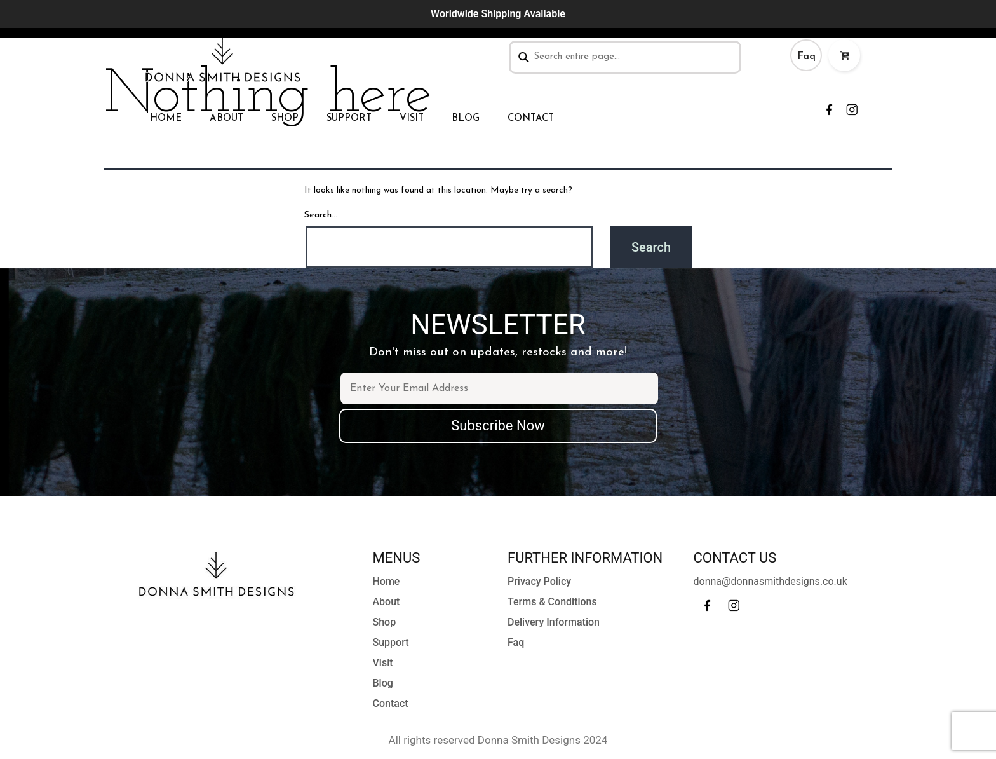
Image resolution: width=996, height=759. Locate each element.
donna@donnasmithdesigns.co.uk (770, 581)
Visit (412, 118)
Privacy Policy (539, 581)
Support (349, 118)
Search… (320, 215)
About (226, 118)
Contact (531, 118)
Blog (466, 118)
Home (166, 118)
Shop (285, 118)
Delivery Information (554, 622)
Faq (806, 56)
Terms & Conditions (552, 602)
